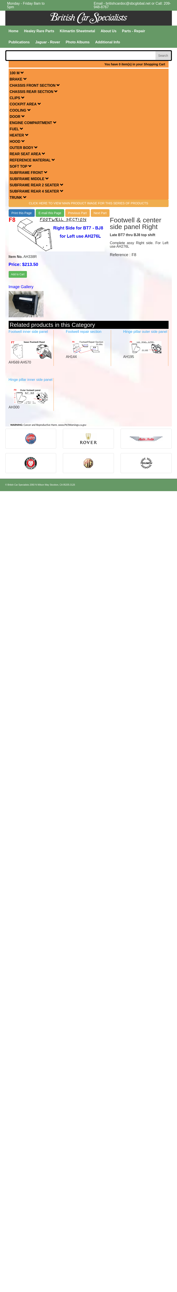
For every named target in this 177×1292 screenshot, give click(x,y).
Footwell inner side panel (28, 332)
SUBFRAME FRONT (29, 173)
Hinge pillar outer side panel (145, 332)
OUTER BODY (24, 148)
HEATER (19, 135)
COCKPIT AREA (25, 104)
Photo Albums (78, 42)
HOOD (17, 141)
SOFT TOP (21, 166)
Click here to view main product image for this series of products (88, 203)
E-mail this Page (50, 213)
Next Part (100, 213)
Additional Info (107, 42)
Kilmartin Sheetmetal (77, 31)
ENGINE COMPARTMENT (33, 123)
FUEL (17, 129)
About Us (108, 31)
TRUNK (18, 197)
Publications (19, 42)
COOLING (20, 110)
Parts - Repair (133, 31)
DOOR (17, 117)
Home (13, 31)
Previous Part (77, 213)
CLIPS (17, 98)
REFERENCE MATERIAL (32, 160)
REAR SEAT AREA (27, 154)
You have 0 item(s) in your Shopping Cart (134, 64)
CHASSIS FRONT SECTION (35, 85)
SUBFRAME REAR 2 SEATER (37, 185)
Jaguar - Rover (47, 42)
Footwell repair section (83, 332)
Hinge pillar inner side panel (30, 380)
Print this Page (22, 213)
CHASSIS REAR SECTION (34, 92)
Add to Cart (18, 274)
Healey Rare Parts (39, 31)
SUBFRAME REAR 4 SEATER (37, 191)
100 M (17, 73)
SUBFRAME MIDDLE (29, 179)
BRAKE (18, 79)
